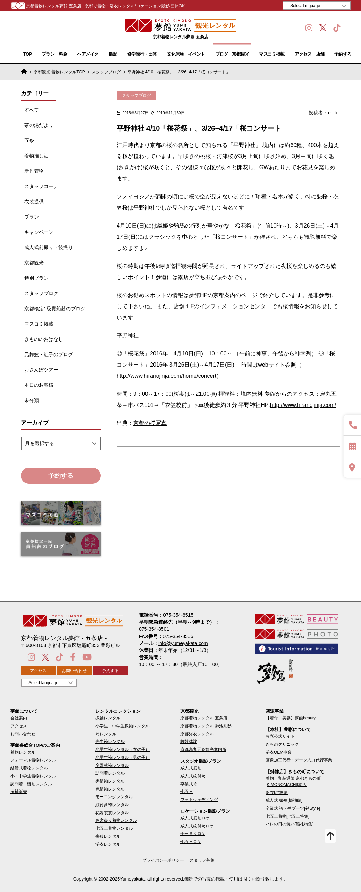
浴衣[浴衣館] (277, 792)
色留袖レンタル (110, 789)
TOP (27, 54)
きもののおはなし (43, 339)
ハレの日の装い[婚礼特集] (290, 823)
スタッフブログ (106, 71)
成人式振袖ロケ (195, 818)
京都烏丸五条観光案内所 (203, 749)
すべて (31, 109)
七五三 (186, 791)
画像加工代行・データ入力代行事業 (299, 760)
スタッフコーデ (41, 186)
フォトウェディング (199, 799)
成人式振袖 (190, 768)
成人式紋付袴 (192, 776)
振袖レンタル (107, 717)
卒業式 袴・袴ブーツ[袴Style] (293, 808)
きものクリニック (282, 744)
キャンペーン (38, 232)
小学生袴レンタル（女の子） (122, 749)
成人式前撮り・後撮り (48, 247)
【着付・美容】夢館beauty (291, 717)
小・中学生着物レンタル (33, 776)
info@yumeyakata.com (183, 643)
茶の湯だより (38, 125)
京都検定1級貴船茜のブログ (54, 308)
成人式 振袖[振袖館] (284, 800)
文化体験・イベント (186, 54)
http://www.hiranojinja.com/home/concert (166, 376)
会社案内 (18, 717)
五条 (29, 140)
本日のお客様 (38, 385)
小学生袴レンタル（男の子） (122, 757)
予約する (342, 54)
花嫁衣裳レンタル (112, 812)
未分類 (31, 400)
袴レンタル (105, 733)
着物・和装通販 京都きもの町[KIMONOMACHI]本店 (293, 781)
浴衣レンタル (107, 844)
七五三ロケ (190, 841)
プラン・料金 (54, 54)
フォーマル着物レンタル (33, 760)
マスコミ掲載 (271, 54)
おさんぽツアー (41, 369)
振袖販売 (18, 791)
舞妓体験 (188, 741)
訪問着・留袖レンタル (31, 783)
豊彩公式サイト (280, 736)
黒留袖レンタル (110, 781)
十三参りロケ (192, 833)
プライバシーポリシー (163, 860)
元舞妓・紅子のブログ (48, 354)
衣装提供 (34, 201)
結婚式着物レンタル (29, 768)
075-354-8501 (154, 629)
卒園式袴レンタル (112, 765)
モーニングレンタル (114, 796)
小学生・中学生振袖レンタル (122, 725)
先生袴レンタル (110, 741)
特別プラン (36, 278)
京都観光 (34, 262)
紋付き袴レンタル (112, 804)
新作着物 (34, 171)
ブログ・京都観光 (232, 54)
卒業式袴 (188, 783)
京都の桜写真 (150, 423)
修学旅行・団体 (142, 54)
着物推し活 (36, 155)
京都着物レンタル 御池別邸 (206, 725)
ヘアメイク (87, 54)
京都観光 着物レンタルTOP (59, 71)
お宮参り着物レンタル (116, 820)
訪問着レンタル (110, 773)
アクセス (38, 670)
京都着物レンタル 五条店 (203, 717)
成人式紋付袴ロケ (197, 826)
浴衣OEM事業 (279, 752)
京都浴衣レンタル (197, 733)
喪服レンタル (107, 836)
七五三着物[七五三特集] (288, 816)
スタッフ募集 (202, 860)
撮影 (113, 54)
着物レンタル (22, 752)
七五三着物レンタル (114, 828)
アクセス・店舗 (310, 54)
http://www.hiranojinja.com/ (303, 405)
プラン (31, 216)
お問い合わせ (74, 670)
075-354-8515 (178, 615)
